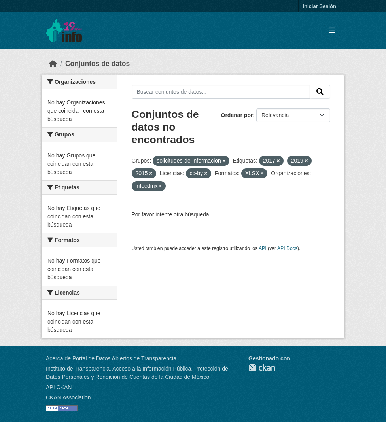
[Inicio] (53, 64)
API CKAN (59, 387)
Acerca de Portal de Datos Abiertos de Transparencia (111, 358)
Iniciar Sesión (319, 6)
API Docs (287, 248)
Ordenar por (237, 115)
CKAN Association (68, 397)
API (263, 248)
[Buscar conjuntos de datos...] (221, 92)
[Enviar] (320, 92)
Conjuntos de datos (97, 64)
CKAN (261, 367)
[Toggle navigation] (332, 30)
